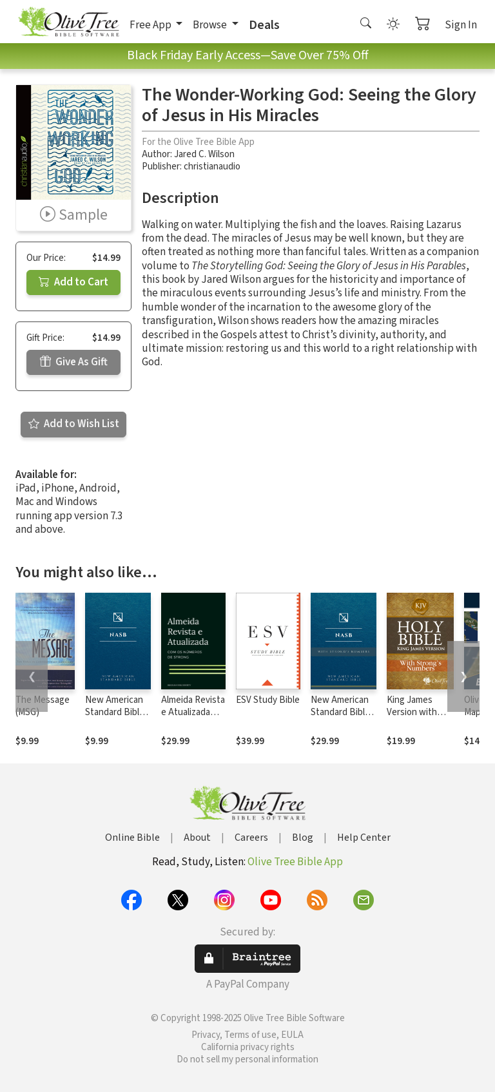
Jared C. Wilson (204, 154)
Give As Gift (74, 362)
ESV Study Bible (268, 700)
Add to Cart (73, 282)
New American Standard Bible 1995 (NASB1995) (114, 718)
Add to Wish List (73, 424)
